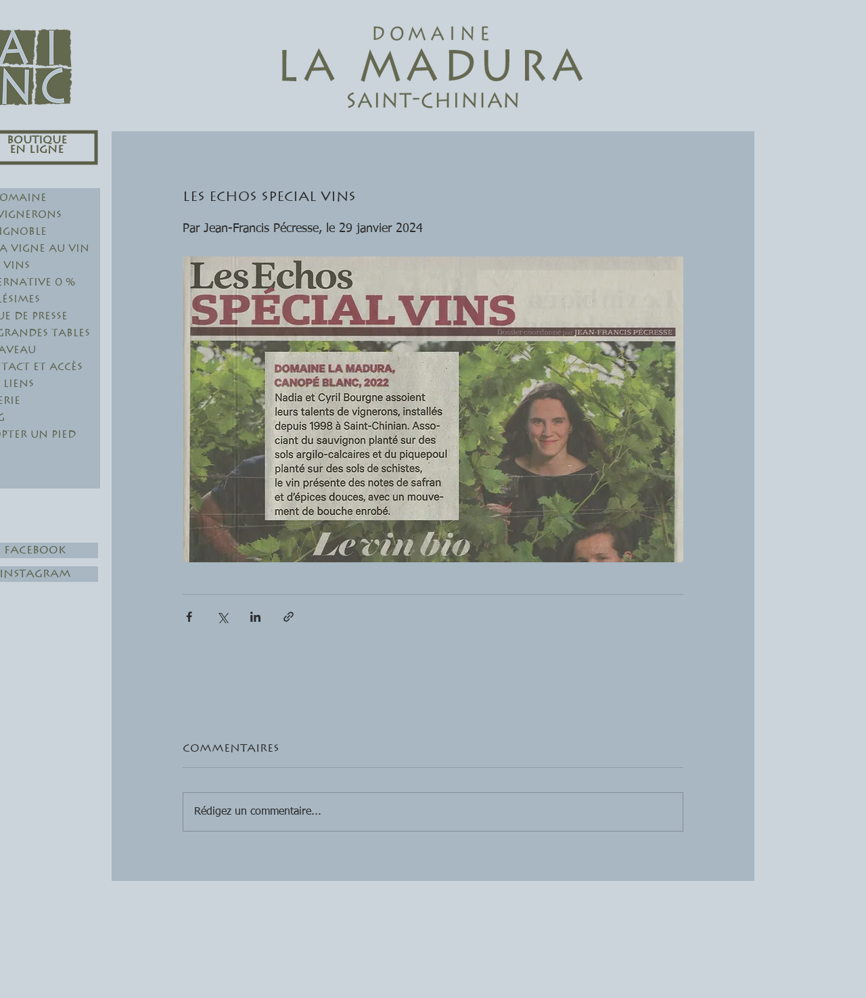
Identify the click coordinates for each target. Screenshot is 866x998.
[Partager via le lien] (288, 616)
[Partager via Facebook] (189, 616)
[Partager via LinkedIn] (255, 616)
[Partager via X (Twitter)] (222, 616)
